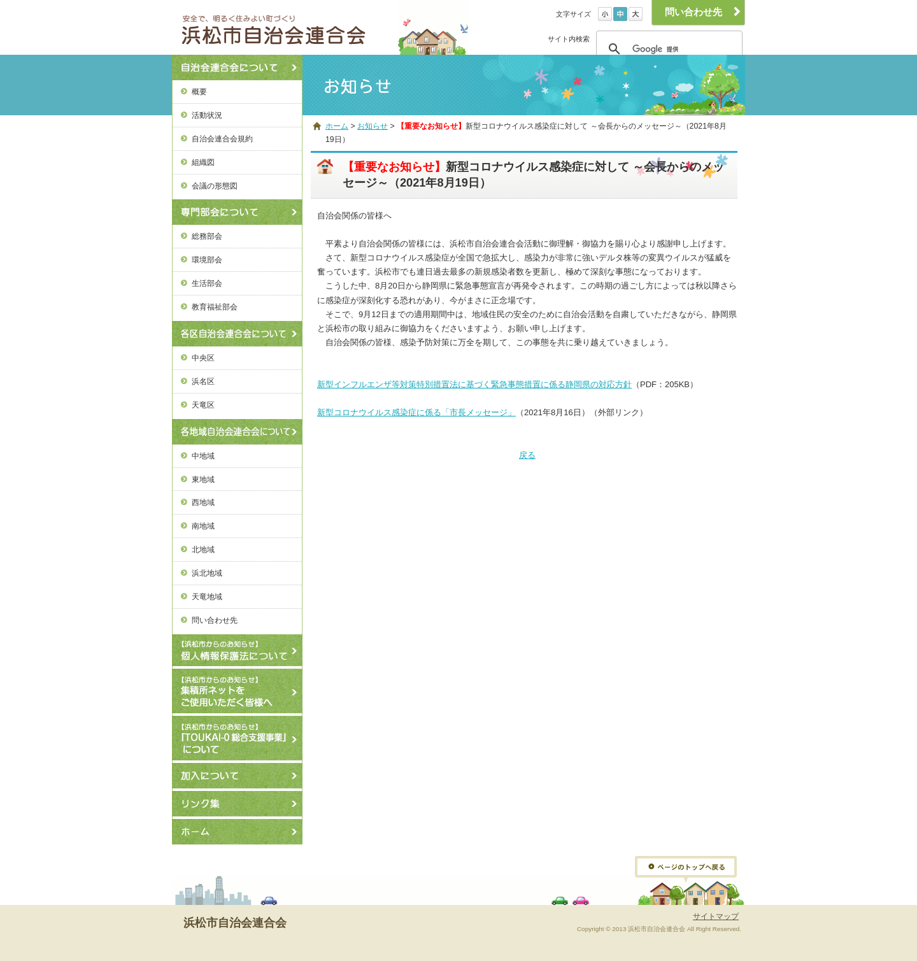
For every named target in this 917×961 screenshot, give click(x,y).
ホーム (237, 831)
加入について (237, 775)
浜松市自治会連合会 (289, 27)
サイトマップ (716, 916)
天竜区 (203, 405)
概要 (199, 91)
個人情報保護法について (237, 650)
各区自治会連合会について (237, 333)
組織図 (203, 162)
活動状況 (207, 115)
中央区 (203, 357)
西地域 (203, 502)
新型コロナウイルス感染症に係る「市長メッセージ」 (416, 412)
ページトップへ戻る (686, 869)
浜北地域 (207, 573)
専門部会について (237, 212)
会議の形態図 (215, 186)
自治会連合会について (237, 67)
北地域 (203, 549)
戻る (527, 455)
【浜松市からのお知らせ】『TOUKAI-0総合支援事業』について (237, 738)
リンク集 (237, 803)
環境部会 (207, 259)
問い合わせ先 (215, 620)
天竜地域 (207, 596)
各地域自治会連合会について (237, 432)
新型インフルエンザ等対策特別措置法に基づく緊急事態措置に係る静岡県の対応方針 (474, 384)
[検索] (667, 49)
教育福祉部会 (215, 307)
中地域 (203, 456)
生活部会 (207, 283)
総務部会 (207, 236)
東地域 (203, 479)
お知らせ (372, 126)
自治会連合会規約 (222, 138)
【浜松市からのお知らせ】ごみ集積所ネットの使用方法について (237, 691)
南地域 (203, 526)
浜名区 (203, 381)
